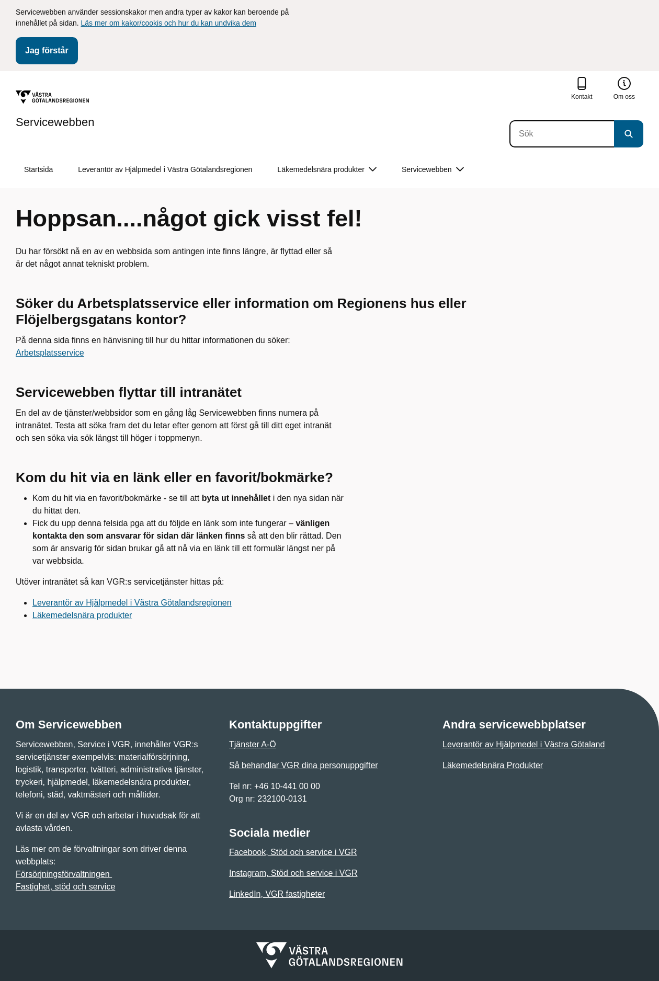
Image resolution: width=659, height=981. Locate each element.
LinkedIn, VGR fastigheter (277, 893)
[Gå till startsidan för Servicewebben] (55, 109)
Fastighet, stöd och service (65, 886)
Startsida (38, 169)
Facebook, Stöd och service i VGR (293, 852)
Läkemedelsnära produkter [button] (327, 169)
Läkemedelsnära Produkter (492, 765)
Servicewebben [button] (433, 169)
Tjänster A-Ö (252, 744)
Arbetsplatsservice (50, 352)
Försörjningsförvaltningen (64, 874)
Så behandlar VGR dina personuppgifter (303, 765)
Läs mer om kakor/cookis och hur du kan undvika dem (168, 23)
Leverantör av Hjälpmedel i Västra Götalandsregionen (165, 169)
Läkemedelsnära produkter (82, 615)
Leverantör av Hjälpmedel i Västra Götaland (523, 744)
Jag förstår (47, 50)
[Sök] (561, 133)
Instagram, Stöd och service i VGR (293, 873)
